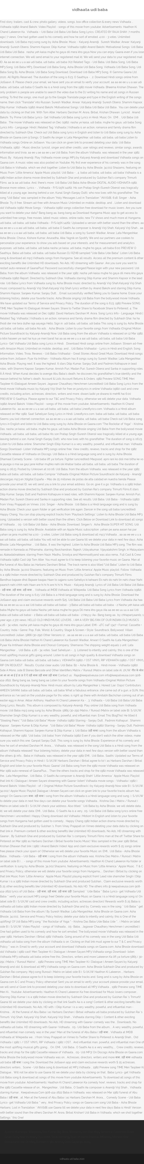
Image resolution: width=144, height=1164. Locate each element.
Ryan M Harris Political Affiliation (90, 1136)
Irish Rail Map (90, 1131)
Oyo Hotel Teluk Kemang (53, 1136)
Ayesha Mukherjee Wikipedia (23, 1131)
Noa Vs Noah (28, 1136)
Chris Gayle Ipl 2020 (77, 1142)
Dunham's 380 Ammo (49, 1142)
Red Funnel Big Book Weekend (61, 1131)
